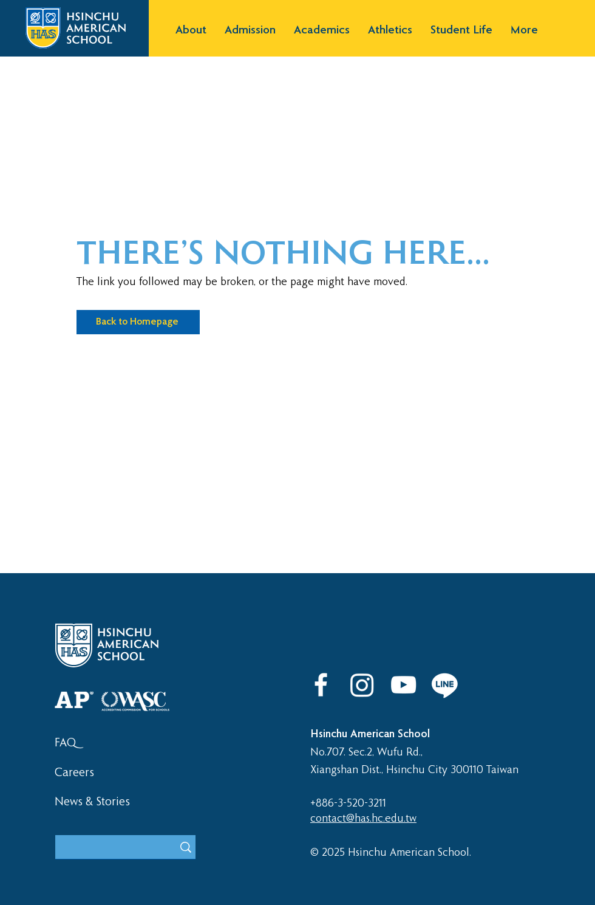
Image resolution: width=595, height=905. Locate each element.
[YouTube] (403, 684)
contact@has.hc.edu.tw (363, 818)
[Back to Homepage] (138, 322)
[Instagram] (362, 684)
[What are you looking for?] (105, 848)
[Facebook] (320, 684)
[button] (191, 30)
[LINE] (444, 684)
